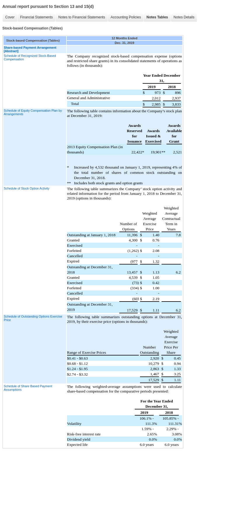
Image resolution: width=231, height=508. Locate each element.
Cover (10, 17)
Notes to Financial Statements (81, 17)
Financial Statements (36, 17)
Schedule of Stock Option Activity (26, 188)
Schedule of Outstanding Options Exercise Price (33, 318)
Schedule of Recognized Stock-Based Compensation (30, 57)
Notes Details (184, 17)
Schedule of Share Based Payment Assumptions (28, 387)
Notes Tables (157, 17)
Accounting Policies (126, 17)
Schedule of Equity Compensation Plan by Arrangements (33, 112)
